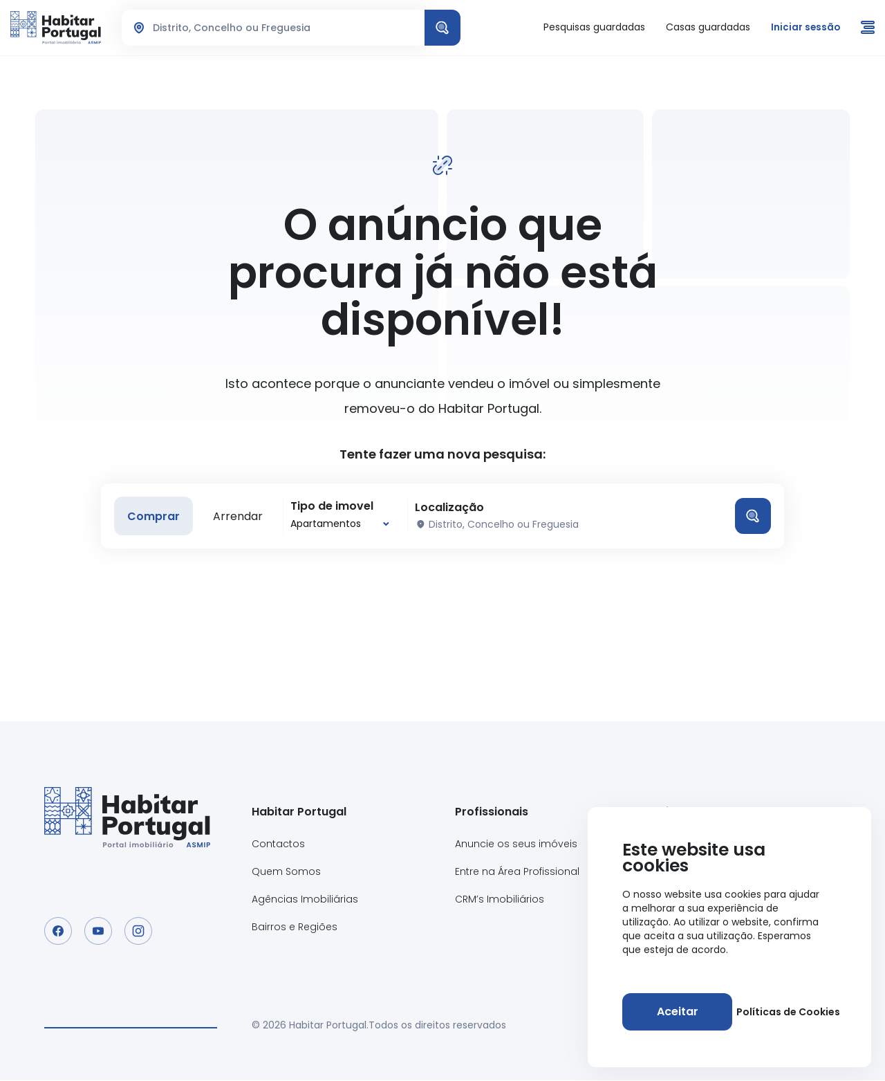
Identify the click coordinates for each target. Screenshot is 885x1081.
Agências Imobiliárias (305, 900)
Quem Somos (286, 872)
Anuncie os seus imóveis (516, 844)
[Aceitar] (676, 1012)
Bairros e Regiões (294, 927)
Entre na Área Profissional (517, 872)
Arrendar (240, 516)
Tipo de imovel (333, 506)
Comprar (154, 516)
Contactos (278, 844)
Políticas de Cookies (787, 1012)
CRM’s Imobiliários (499, 900)
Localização (451, 507)
